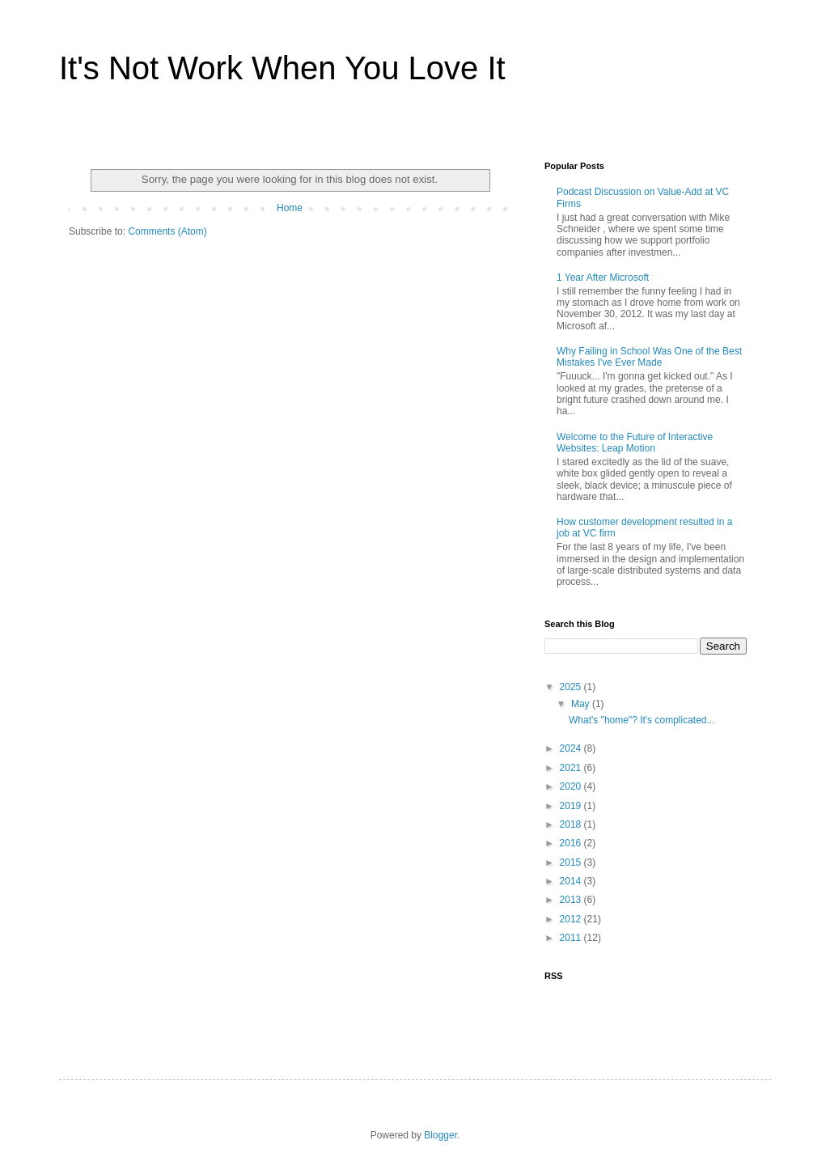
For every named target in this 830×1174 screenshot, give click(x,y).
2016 (572, 843)
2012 (572, 919)
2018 (572, 824)
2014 (572, 881)
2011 (572, 937)
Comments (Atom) (167, 231)
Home (290, 208)
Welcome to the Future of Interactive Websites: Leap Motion (635, 442)
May (581, 704)
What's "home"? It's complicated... (642, 720)
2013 (572, 899)
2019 (572, 806)
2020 (572, 786)
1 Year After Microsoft (603, 277)
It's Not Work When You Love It (282, 68)
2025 (572, 687)
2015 (572, 862)
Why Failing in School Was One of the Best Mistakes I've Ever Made (649, 356)
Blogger (440, 1135)
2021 (572, 767)
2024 (572, 748)
